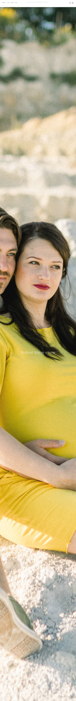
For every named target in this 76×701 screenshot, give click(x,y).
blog (16, 2)
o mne (8, 2)
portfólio (3, 2)
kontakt (12, 2)
